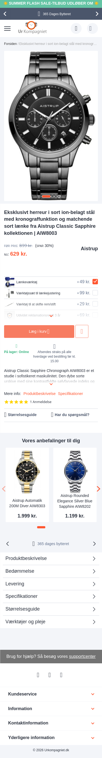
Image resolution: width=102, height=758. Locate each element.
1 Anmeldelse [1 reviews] (40, 402)
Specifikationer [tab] (21, 596)
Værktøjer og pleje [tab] (25, 621)
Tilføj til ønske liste (82, 331)
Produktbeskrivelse (39, 393)
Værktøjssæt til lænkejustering (32, 293)
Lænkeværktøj (20, 282)
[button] (46, 196)
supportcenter (82, 656)
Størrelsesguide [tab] (22, 609)
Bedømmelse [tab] (19, 571)
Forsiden (10, 44)
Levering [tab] (14, 583)
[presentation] (5, 13)
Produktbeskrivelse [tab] (26, 558)
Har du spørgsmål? (72, 415)
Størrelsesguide (22, 415)
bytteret (53, 544)
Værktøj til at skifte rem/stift (30, 304)
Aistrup (89, 248)
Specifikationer (70, 393)
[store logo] (32, 27)
